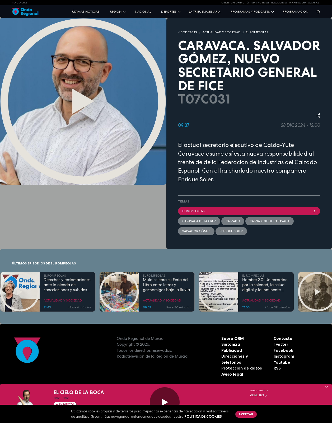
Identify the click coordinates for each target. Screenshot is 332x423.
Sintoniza (230, 344)
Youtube (282, 362)
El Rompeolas (249, 211)
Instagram (284, 356)
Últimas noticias (86, 12)
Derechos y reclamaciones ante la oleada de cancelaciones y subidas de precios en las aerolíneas (67, 284)
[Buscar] (316, 12)
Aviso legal (232, 374)
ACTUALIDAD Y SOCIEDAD (221, 32)
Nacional (143, 12)
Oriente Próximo (233, 2)
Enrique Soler (231, 231)
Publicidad (231, 350)
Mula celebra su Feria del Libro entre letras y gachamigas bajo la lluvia (166, 284)
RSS (277, 368)
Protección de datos (241, 368)
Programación (295, 12)
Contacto (283, 338)
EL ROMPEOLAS (257, 32)
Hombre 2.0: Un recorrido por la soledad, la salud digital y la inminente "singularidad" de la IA (265, 284)
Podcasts (189, 32)
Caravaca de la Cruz (199, 221)
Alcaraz (313, 2)
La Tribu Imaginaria (204, 12)
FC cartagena (297, 2)
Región (115, 12)
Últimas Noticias (258, 2)
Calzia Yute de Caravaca (269, 221)
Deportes (168, 12)
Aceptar (246, 414)
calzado (233, 221)
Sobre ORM (232, 338)
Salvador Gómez (196, 231)
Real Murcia (279, 2)
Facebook (283, 350)
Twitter (281, 344)
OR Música (258, 395)
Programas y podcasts (250, 12)
